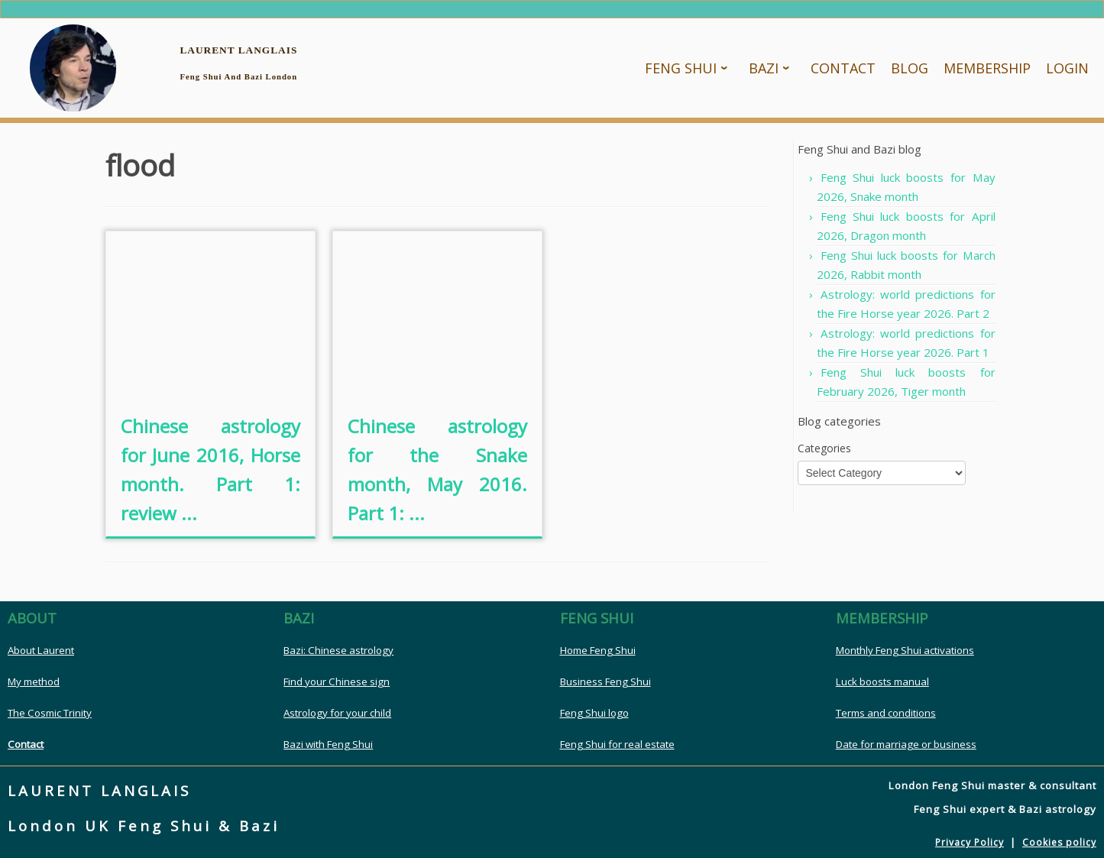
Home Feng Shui (598, 651)
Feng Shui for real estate (617, 745)
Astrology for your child (337, 713)
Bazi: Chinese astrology (338, 651)
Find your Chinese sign (336, 682)
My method (34, 682)
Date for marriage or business (906, 745)
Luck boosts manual (882, 682)
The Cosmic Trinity (50, 713)
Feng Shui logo (594, 713)
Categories (824, 449)
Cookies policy (1059, 843)
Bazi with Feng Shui (328, 745)
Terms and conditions (886, 713)
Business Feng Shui (605, 682)
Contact (26, 745)
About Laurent (41, 651)
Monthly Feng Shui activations (905, 651)
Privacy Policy (969, 843)
